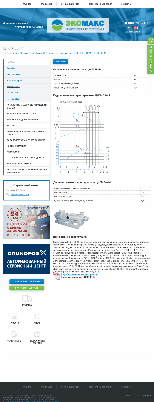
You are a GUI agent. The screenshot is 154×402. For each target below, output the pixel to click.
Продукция (46, 4)
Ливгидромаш (13, 74)
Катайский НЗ (38, 53)
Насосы (24, 53)
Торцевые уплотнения (19, 163)
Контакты (126, 4)
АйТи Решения (145, 395)
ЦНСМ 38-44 (100, 53)
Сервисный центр (70, 4)
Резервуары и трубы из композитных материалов (27, 170)
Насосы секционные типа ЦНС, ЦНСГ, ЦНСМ (69, 53)
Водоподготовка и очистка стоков (26, 140)
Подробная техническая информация (79, 274)
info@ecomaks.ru (132, 31)
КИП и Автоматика (16, 146)
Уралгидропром (14, 80)
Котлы (10, 125)
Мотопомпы (13, 152)
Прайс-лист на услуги (26, 288)
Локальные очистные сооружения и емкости (26, 132)
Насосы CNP (13, 93)
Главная (27, 4)
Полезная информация (100, 4)
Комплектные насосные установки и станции (27, 106)
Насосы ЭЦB (13, 99)
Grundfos (11, 68)
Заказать (60, 62)
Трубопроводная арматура (21, 114)
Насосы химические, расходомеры (26, 158)
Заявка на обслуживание (26, 282)
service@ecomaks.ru (20, 194)
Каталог (13, 53)
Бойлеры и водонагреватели (22, 119)
